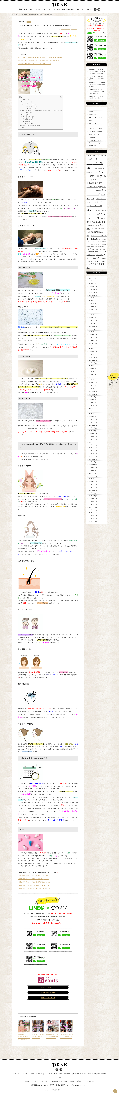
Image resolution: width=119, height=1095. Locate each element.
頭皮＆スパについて (94, 143)
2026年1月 (91, 286)
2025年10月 (92, 295)
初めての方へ (23, 9)
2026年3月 (91, 281)
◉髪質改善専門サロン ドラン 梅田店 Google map (33, 879)
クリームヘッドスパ (31, 106)
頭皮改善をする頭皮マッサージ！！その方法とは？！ (34, 64)
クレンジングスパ (31, 108)
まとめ (22, 127)
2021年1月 (91, 456)
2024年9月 (91, 332)
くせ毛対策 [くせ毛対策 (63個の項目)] (95, 187)
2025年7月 (91, 303)
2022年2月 (91, 419)
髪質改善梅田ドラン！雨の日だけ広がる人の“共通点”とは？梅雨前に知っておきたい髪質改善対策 (97, 71)
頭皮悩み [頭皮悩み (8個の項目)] (103, 251)
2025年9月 (91, 298)
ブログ (77, 9)
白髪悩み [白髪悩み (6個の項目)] (93, 241)
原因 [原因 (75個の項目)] (96, 222)
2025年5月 (91, 309)
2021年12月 (92, 425)
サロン (50, 9)
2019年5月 (91, 510)
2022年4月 (91, 413)
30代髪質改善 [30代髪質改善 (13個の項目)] (93, 155)
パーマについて (93, 134)
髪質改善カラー (46, 1081)
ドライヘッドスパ (28, 101)
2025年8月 (91, 300)
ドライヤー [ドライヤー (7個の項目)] (93, 202)
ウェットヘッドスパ (28, 103)
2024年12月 (92, 323)
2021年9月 (91, 433)
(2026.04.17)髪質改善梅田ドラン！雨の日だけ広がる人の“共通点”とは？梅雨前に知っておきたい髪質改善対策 (24, 1036)
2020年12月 (92, 459)
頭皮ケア (73, 29)
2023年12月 (92, 357)
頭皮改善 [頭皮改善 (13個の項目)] (91, 255)
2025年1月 (91, 320)
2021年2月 (91, 453)
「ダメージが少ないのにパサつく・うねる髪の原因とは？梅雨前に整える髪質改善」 (97, 91)
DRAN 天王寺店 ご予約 (48, 998)
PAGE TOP (115, 1091)
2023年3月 (91, 382)
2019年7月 (91, 504)
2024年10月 (92, 329)
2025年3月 (91, 315)
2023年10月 (92, 363)
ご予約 (59, 1077)
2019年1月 (91, 521)
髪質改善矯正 (64, 1081)
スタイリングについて (94, 128)
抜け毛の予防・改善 (28, 116)
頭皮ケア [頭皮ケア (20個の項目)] (94, 251)
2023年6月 (91, 374)
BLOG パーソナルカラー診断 (86, 1081)
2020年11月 (92, 462)
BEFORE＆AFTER (93, 117)
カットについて (93, 126)
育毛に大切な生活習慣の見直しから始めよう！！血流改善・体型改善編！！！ (42, 57)
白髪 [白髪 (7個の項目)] (100, 239)
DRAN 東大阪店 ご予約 (48, 992)
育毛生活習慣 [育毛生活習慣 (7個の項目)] (102, 246)
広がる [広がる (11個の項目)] (94, 225)
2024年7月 (91, 337)
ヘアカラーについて (94, 140)
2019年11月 (92, 493)
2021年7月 (91, 439)
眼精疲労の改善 (27, 120)
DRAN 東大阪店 (67, 1073)
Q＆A (82, 9)
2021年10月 (92, 430)
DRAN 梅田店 (39, 1073)
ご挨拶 (43, 9)
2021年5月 (91, 445)
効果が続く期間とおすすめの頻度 (30, 125)
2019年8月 (91, 501)
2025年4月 (91, 312)
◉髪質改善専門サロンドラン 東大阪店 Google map (34, 885)
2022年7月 (91, 405)
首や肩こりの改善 (28, 118)
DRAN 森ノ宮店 (58, 1073)
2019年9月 (91, 498)
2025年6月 (91, 306)
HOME (13, 14)
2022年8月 (91, 402)
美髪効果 (25, 114)
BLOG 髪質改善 (74, 1081)
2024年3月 (91, 348)
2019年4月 (91, 512)
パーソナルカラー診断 (94, 131)
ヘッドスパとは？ (25, 99)
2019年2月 (91, 518)
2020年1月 (91, 487)
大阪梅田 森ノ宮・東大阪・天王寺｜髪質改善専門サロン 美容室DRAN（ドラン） (59, 1085)
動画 (63, 9)
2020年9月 (91, 467)
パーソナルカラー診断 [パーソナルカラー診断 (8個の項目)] (100, 210)
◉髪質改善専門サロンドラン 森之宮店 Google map (34, 888)
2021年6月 (91, 442)
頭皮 (76, 29)
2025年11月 (92, 292)
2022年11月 (92, 394)
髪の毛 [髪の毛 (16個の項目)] (100, 255)
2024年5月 (91, 343)
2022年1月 (91, 422)
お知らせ (91, 123)
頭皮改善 (63, 29)
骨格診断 (91, 114)
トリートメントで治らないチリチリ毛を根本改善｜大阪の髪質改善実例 (97, 78)
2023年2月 (91, 385)
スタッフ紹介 (70, 9)
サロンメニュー (25, 1073)
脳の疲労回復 (27, 121)
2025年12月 (92, 289)
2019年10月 (92, 495)
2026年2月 (91, 283)
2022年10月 (92, 397)
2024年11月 (92, 326)
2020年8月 (91, 470)
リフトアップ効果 (28, 123)
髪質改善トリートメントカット (33, 1081)
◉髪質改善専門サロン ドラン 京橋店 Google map (33, 875)
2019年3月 (91, 515)
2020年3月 (91, 481)
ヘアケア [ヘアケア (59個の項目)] (94, 214)
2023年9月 (91, 365)
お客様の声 (57, 9)
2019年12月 (92, 490)
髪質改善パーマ (56, 1081)
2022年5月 (91, 411)
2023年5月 (91, 377)
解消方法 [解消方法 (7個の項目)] (98, 249)
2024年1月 (91, 354)
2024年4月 (91, 346)
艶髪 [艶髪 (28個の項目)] (91, 249)
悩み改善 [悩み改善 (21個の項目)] (96, 228)
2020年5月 (91, 476)
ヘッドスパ (67, 29)
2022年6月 (91, 408)
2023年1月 (91, 388)
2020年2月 (91, 484)
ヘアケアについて (93, 109)
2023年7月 (91, 371)
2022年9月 (91, 399)
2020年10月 (92, 464)
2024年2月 (91, 351)
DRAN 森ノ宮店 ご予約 (48, 987)
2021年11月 (92, 428)
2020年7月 (91, 473)
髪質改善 (91, 145)
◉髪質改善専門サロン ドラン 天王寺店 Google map (34, 882)
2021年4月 (91, 447)
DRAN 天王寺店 (48, 1073)
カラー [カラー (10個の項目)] (99, 190)
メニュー (30, 9)
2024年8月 (91, 334)
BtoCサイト (92, 120)
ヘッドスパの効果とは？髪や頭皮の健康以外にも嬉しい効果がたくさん (41, 110)
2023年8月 (91, 368)
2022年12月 (92, 391)
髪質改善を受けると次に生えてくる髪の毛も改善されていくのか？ (39, 60)
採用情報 (89, 9)
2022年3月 (91, 416)
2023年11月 (92, 360)
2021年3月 (91, 450)
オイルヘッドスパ (31, 104)
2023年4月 (91, 380)
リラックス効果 (27, 112)
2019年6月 (91, 507)
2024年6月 (91, 340)
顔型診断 (91, 111)
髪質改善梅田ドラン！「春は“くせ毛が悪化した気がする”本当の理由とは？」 (97, 84)
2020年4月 (91, 478)
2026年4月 (91, 278)
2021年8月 (91, 436)
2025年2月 (91, 317)
